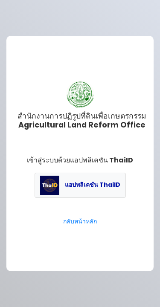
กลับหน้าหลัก (80, 221)
